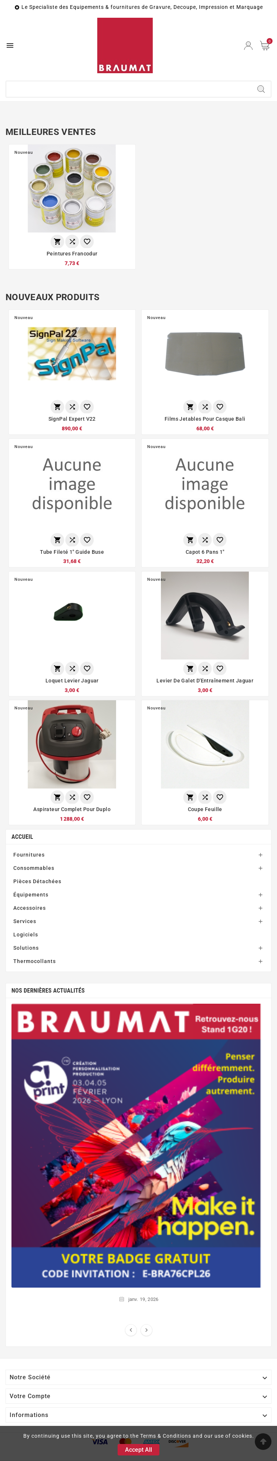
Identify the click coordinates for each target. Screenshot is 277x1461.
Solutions (26, 948)
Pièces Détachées (37, 882)
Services (24, 922)
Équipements (30, 895)
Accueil (22, 837)
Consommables (33, 868)
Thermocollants (34, 962)
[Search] (261, 89)
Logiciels (25, 935)
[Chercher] (128, 89)
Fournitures (29, 855)
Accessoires (29, 908)
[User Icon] (248, 45)
